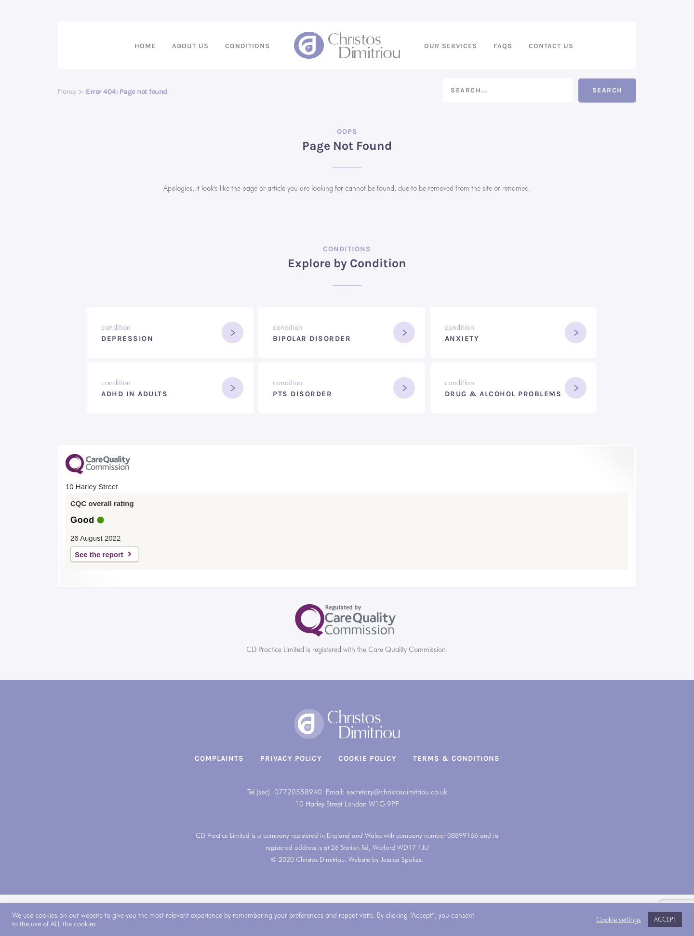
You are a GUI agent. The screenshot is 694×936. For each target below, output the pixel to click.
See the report (99, 554)
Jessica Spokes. (402, 859)
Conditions (247, 46)
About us (190, 46)
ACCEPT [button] (665, 919)
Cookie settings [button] (618, 919)
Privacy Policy (291, 758)
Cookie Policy (367, 758)
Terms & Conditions (456, 758)
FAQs (503, 46)
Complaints (219, 758)
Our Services (450, 46)
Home (145, 46)
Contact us (551, 46)
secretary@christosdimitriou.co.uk (397, 792)
